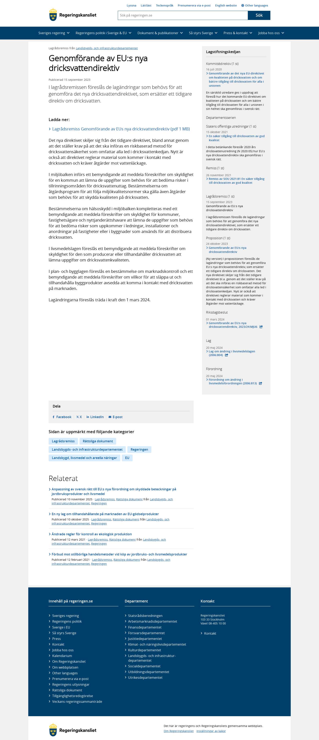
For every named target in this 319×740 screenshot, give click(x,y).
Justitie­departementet (145, 638)
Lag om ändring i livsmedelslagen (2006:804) (232, 353)
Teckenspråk (164, 5)
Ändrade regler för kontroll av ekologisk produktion (92, 534)
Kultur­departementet (144, 650)
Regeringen (139, 449)
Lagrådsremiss (63, 441)
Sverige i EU (61, 627)
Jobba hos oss (63, 650)
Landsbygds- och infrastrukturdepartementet (107, 48)
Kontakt (58, 644)
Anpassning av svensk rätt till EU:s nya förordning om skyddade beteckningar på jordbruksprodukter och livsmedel (114, 491)
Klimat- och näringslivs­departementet (157, 644)
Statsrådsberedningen (145, 615)
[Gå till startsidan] (73, 14)
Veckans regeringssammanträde (77, 701)
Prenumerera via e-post (194, 5)
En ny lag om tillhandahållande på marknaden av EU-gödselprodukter (105, 514)
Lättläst (146, 5)
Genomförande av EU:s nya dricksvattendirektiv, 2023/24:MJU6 (233, 325)
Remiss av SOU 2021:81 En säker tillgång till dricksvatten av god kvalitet (236, 180)
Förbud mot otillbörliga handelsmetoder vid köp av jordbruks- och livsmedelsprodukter (119, 554)
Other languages (254, 5)
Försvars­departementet (146, 633)
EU (127, 458)
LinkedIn (97, 417)
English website (226, 5)
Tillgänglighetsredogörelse (72, 696)
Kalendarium (62, 656)
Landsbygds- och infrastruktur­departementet (152, 658)
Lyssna (131, 5)
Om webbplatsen (65, 667)
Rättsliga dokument (98, 441)
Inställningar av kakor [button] (211, 731)
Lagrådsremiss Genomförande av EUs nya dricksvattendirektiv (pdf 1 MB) (121, 129)
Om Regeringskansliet (69, 661)
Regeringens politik (67, 621)
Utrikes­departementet (145, 677)
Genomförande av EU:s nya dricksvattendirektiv (224, 208)
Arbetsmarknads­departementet (152, 621)
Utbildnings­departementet (148, 672)
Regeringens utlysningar (71, 684)
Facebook (63, 417)
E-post (117, 417)
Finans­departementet (145, 627)
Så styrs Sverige (64, 633)
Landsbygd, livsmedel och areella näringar (84, 458)
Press (56, 638)
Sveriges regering (65, 615)
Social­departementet (144, 666)
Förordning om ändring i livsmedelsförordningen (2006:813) (233, 381)
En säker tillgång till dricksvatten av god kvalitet (237, 138)
